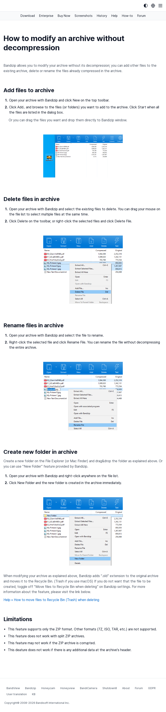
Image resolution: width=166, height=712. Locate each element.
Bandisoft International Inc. (52, 702)
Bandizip (30, 688)
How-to (127, 15)
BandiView (13, 688)
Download (28, 15)
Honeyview (67, 688)
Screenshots (84, 15)
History (102, 15)
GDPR (152, 688)
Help (114, 15)
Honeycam (48, 688)
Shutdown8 (109, 688)
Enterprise (46, 15)
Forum (141, 15)
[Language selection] (153, 5)
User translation (16, 694)
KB (33, 694)
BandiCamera (88, 688)
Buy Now (64, 15)
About (126, 688)
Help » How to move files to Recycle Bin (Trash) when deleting (51, 600)
